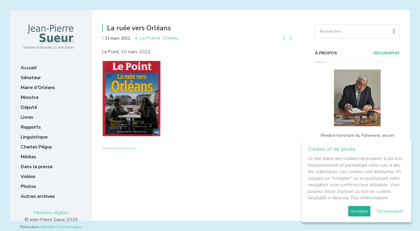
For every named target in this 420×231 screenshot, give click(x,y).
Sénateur (31, 77)
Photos (28, 186)
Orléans (171, 38)
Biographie (385, 53)
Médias (28, 157)
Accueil (29, 68)
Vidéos (28, 176)
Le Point (148, 38)
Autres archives (38, 196)
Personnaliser (390, 211)
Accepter (359, 211)
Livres (27, 117)
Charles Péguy (36, 147)
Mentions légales (51, 212)
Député (29, 107)
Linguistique (34, 137)
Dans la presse (36, 167)
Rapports (31, 127)
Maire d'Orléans (38, 87)
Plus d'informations (369, 198)
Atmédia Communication (61, 227)
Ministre (29, 97)
